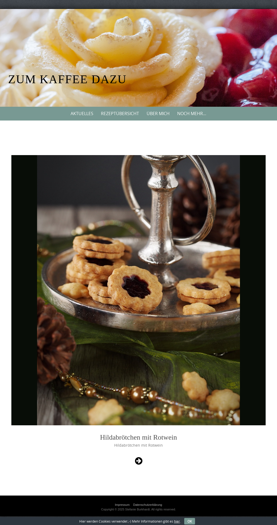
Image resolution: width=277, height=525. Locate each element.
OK (189, 521)
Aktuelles (82, 113)
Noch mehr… (191, 113)
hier (177, 521)
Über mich (158, 113)
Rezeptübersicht (120, 113)
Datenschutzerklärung (147, 504)
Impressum (122, 504)
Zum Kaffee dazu (67, 79)
